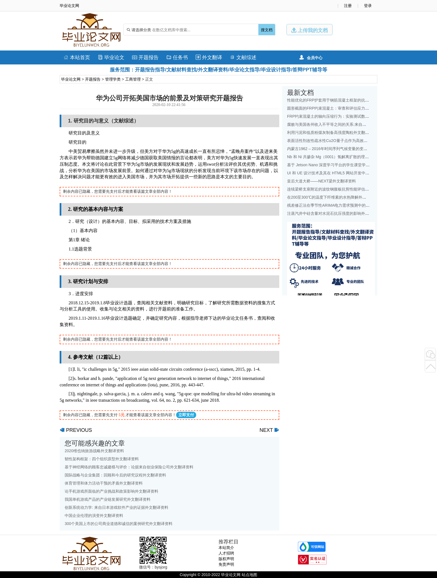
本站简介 (226, 547)
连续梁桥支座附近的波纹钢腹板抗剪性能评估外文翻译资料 (338, 189)
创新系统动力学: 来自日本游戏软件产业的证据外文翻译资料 (116, 507)
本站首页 (77, 57)
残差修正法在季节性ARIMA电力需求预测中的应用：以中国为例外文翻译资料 (353, 205)
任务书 (177, 57)
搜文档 (267, 30)
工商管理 (133, 79)
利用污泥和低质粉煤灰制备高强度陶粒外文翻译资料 (332, 132)
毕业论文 (111, 57)
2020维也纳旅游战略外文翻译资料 (94, 451)
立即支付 (186, 415)
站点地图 (249, 574)
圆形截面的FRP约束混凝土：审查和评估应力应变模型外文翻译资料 (345, 108)
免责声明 (226, 564)
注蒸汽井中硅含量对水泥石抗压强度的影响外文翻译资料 (336, 213)
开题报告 (145, 57)
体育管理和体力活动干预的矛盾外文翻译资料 (104, 483)
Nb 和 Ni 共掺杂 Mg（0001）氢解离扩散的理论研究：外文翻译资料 (345, 157)
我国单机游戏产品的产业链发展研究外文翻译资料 (107, 499)
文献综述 (243, 57)
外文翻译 (209, 57)
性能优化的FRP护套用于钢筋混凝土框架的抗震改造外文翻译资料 (343, 100)
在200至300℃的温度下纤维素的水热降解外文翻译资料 (334, 197)
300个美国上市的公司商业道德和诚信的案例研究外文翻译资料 (119, 523)
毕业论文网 (71, 79)
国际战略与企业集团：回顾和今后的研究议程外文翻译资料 (115, 475)
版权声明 (226, 559)
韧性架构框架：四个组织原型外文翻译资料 (102, 459)
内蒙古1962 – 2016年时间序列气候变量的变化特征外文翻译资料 (343, 148)
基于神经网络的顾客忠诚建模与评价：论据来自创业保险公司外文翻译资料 (129, 467)
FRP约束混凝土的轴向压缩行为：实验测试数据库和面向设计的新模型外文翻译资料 (359, 116)
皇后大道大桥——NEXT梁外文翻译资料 (321, 181)
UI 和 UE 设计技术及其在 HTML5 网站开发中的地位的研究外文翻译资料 (349, 173)
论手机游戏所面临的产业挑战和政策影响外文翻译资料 (111, 491)
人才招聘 (226, 553)
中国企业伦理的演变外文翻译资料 (94, 515)
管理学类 (113, 79)
